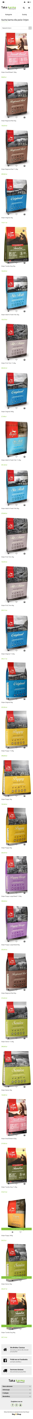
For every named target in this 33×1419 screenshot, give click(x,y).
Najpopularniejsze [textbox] (6, 28)
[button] (29, 2)
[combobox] (16, 28)
